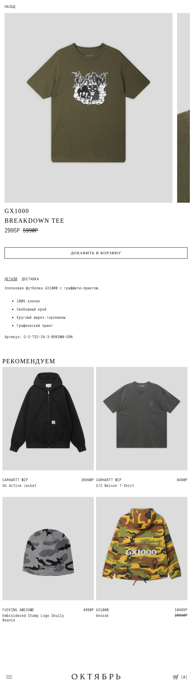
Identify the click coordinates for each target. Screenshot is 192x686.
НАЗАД (10, 6)
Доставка (30, 279)
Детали (11, 279)
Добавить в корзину (96, 253)
